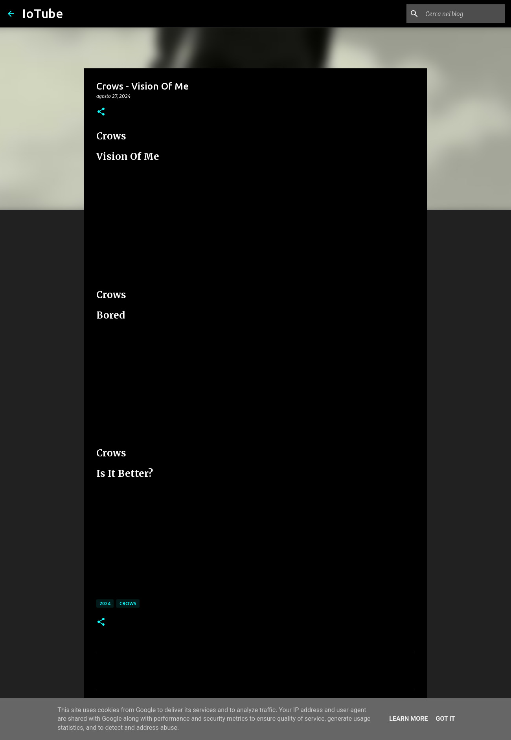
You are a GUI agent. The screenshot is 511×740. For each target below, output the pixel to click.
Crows (127, 603)
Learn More (408, 718)
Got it (445, 718)
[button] (101, 112)
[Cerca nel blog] (463, 13)
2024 (104, 603)
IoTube (42, 13)
